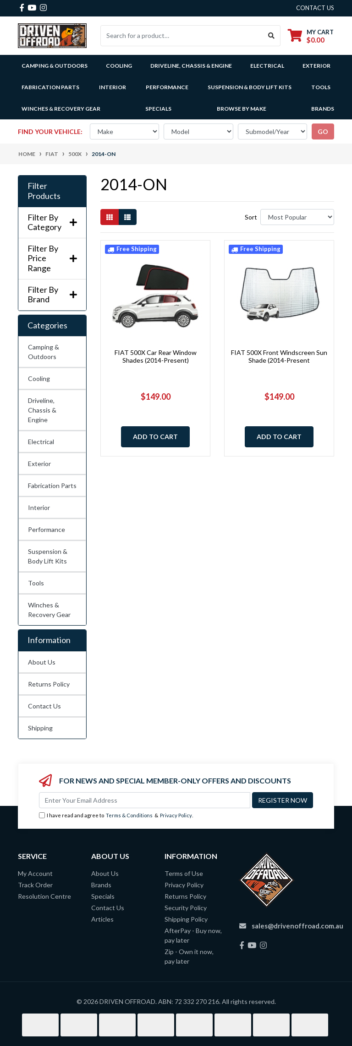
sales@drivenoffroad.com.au (297, 926)
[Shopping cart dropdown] (310, 35)
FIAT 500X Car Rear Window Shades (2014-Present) (156, 356)
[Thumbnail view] (109, 217)
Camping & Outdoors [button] (55, 65)
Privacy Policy (176, 815)
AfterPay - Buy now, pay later (193, 935)
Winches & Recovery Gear (49, 609)
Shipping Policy (186, 919)
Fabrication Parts (50, 87)
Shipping (40, 728)
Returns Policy (49, 684)
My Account (35, 873)
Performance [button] (167, 87)
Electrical (41, 441)
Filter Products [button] (44, 191)
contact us (315, 7)
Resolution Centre (44, 896)
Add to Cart (155, 436)
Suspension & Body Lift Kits (47, 556)
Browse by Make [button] (241, 108)
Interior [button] (112, 87)
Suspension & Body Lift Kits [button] (250, 87)
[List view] (127, 217)
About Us (41, 662)
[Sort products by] (297, 217)
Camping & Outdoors (43, 351)
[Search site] (271, 35)
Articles (102, 919)
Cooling (39, 378)
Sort (251, 217)
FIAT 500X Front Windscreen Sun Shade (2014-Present (279, 356)
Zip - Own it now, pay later (189, 956)
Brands (101, 885)
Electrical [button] (267, 65)
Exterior (39, 463)
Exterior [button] (316, 65)
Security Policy (186, 908)
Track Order (35, 885)
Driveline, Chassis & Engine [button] (191, 65)
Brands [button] (322, 108)
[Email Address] (144, 800)
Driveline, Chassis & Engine (42, 410)
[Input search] (181, 35)
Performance (46, 529)
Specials (158, 108)
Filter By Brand (52, 295)
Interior (39, 507)
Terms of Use (184, 873)
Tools (320, 87)
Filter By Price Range (52, 258)
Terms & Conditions (129, 815)
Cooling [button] (119, 65)
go (323, 131)
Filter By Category (52, 222)
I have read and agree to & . (116, 816)
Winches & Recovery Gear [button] (61, 108)
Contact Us (44, 706)
